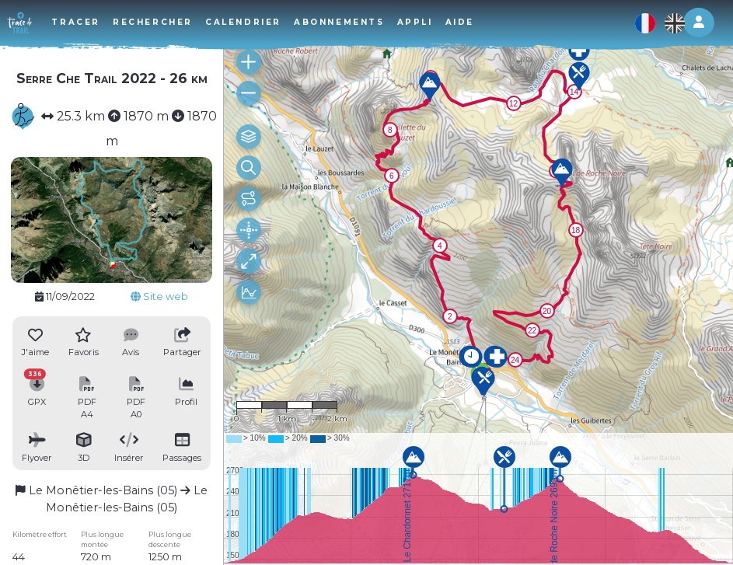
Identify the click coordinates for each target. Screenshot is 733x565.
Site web (159, 296)
